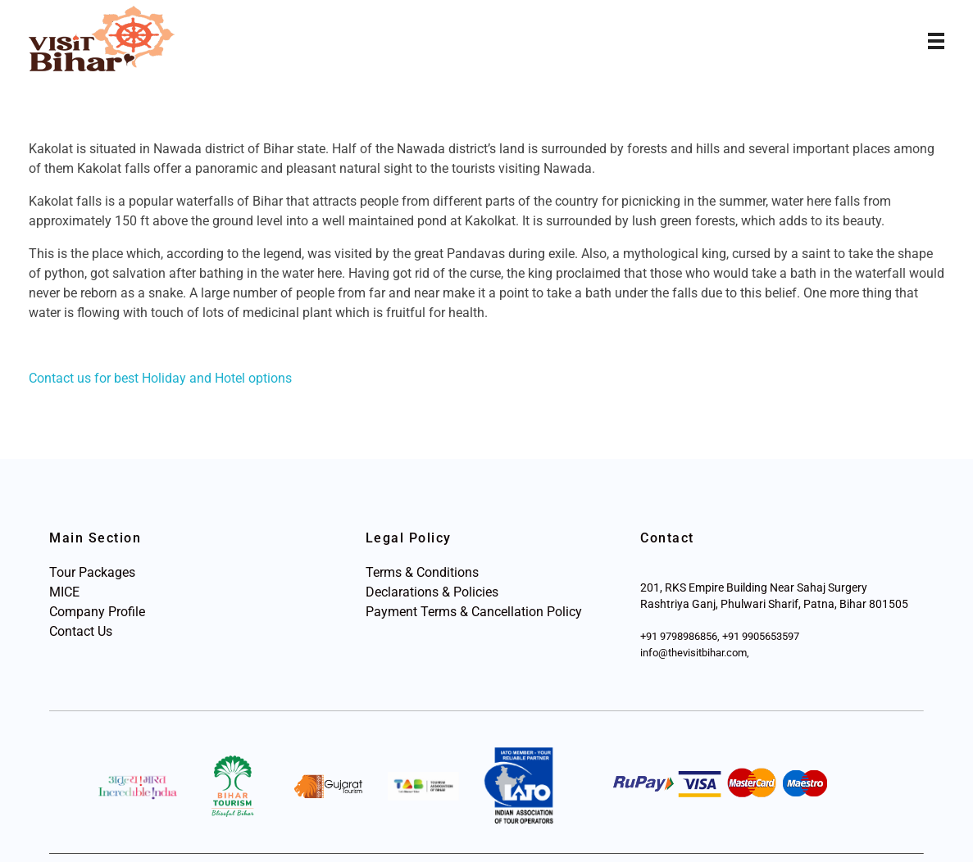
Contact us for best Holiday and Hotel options (160, 378)
